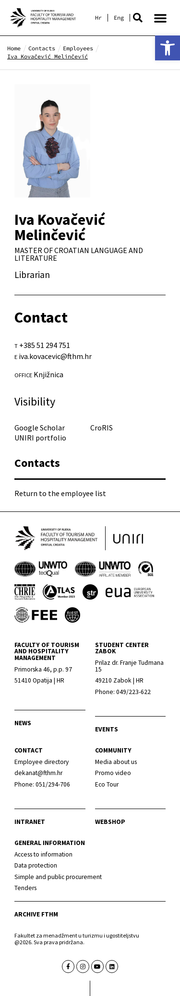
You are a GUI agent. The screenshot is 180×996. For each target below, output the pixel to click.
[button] (138, 18)
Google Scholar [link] (39, 427)
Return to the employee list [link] (60, 493)
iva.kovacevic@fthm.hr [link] (55, 356)
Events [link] (106, 729)
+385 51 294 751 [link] (44, 345)
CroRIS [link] (101, 427)
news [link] (22, 723)
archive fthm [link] (36, 914)
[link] (167, 47)
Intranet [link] (29, 822)
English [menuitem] (119, 17)
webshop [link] (110, 822)
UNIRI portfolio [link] (40, 437)
